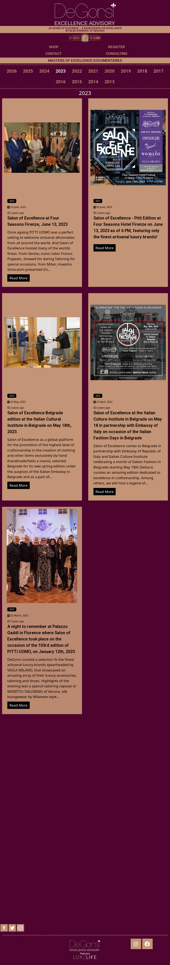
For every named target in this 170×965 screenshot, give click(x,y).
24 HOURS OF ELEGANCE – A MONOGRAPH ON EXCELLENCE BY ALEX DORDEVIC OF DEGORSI (85, 29)
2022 (77, 71)
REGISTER (116, 47)
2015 (77, 81)
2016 (61, 81)
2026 (12, 71)
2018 (142, 71)
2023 (61, 71)
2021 (93, 71)
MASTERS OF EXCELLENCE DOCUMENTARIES (85, 60)
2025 (28, 71)
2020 (110, 71)
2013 (110, 81)
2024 (44, 71)
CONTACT (53, 53)
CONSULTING (116, 53)
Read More (18, 278)
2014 (93, 81)
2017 (158, 71)
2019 (126, 71)
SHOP (54, 47)
